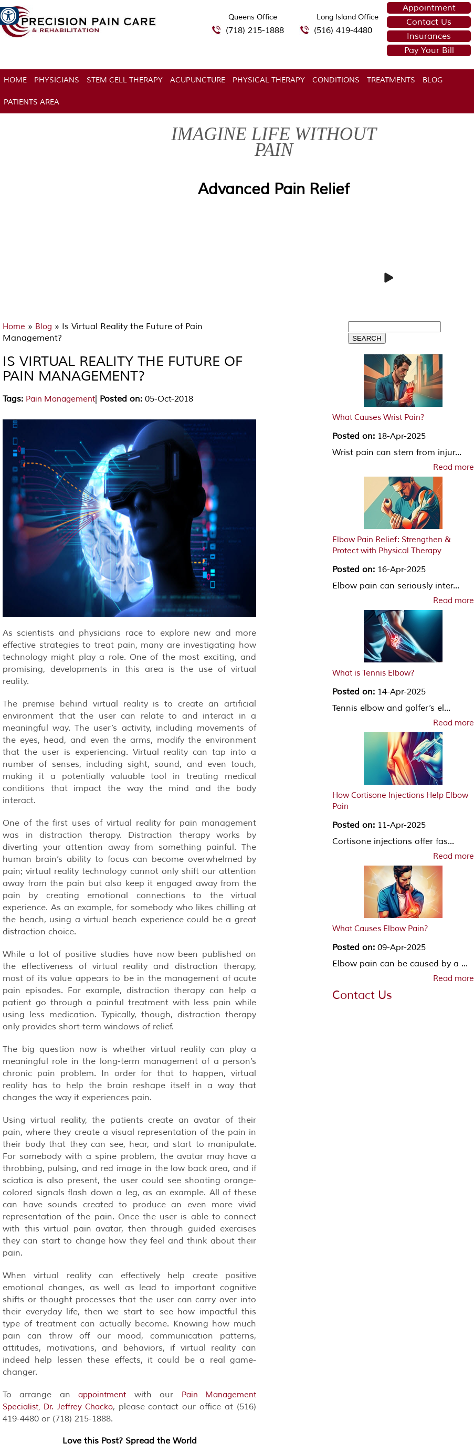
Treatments (391, 80)
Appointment (429, 8)
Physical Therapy (269, 80)
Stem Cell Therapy (125, 80)
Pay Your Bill (429, 50)
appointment (102, 1395)
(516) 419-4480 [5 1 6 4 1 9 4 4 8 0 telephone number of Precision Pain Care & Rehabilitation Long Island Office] (343, 30)
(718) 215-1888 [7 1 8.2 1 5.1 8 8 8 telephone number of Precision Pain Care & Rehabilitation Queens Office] (255, 30)
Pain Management (60, 399)
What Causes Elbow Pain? (380, 929)
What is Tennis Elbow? (373, 673)
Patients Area (31, 102)
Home (15, 80)
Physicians (56, 80)
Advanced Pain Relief (274, 189)
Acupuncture (197, 80)
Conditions (336, 80)
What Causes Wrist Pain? (378, 418)
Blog (433, 80)
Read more (453, 467)
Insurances (429, 36)
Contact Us (428, 22)
